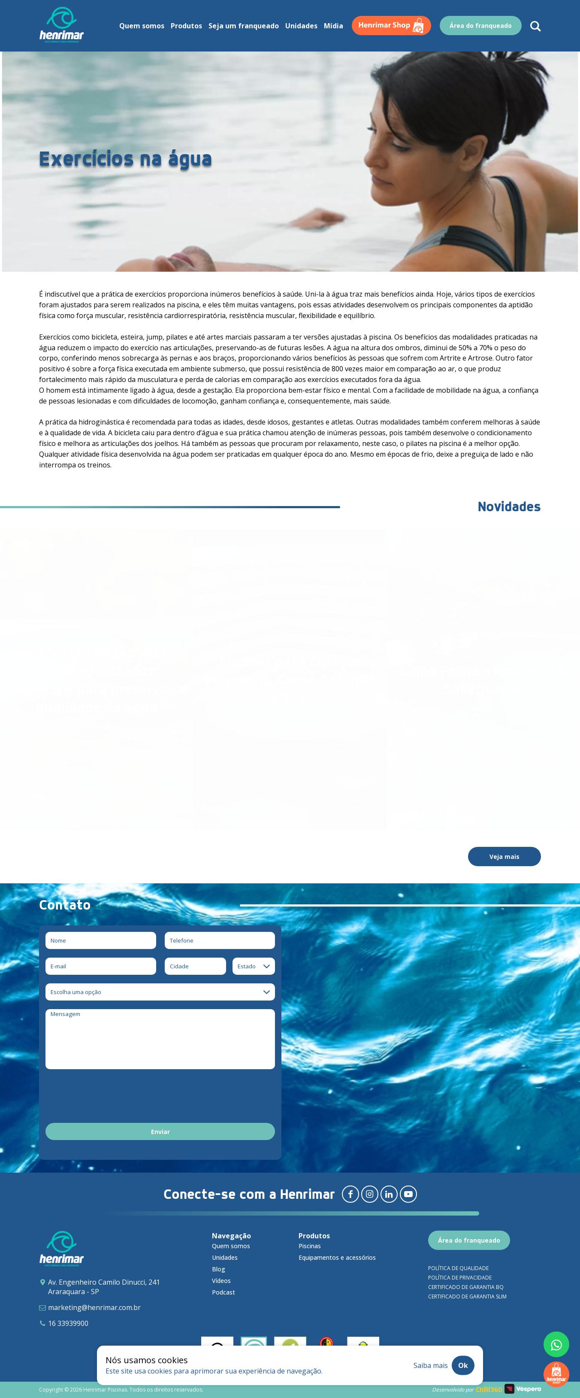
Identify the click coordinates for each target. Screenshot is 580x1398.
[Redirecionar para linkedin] (389, 1194)
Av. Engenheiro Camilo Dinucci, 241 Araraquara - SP (104, 1286)
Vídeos (221, 1281)
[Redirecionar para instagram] (369, 1194)
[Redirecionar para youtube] (408, 1194)
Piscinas (310, 1246)
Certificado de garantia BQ (466, 1287)
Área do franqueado (469, 1240)
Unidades (225, 1257)
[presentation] (110, 1097)
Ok (463, 1365)
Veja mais (504, 856)
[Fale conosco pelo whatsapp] (556, 1344)
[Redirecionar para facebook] (350, 1194)
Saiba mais (431, 1365)
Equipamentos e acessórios (337, 1257)
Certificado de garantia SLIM (467, 1296)
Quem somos (231, 1246)
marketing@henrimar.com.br (94, 1307)
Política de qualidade (458, 1268)
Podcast (223, 1292)
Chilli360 (489, 1390)
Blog (218, 1269)
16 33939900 (68, 1323)
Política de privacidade (460, 1277)
